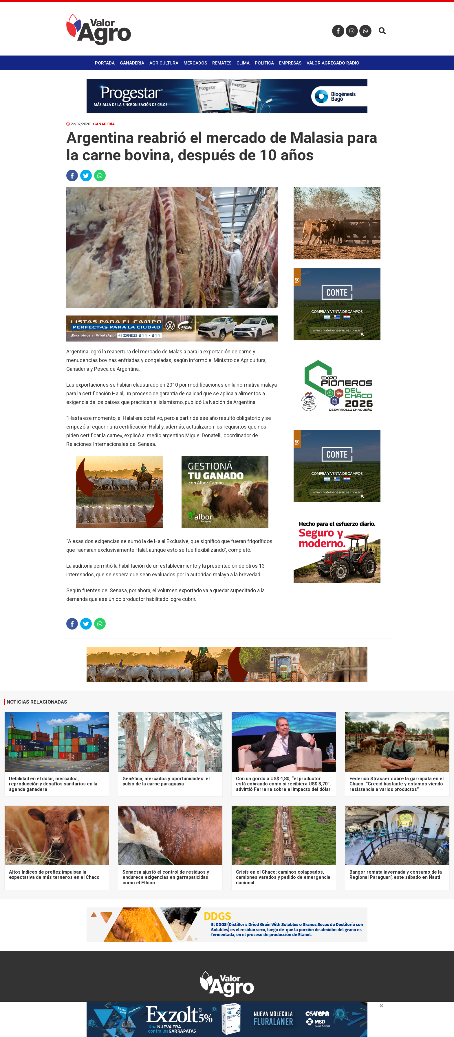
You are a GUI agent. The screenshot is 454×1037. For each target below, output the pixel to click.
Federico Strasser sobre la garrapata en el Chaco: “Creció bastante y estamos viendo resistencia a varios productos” (396, 784)
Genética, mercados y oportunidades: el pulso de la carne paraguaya (166, 781)
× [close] (381, 1005)
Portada (105, 63)
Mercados (195, 63)
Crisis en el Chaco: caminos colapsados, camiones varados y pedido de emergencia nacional (283, 877)
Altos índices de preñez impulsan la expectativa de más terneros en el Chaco (54, 874)
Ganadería (132, 63)
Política (264, 63)
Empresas (290, 63)
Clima (243, 63)
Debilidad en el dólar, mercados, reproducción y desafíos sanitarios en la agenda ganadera (53, 784)
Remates (221, 63)
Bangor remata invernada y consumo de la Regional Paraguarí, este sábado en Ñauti (395, 874)
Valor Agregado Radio (333, 63)
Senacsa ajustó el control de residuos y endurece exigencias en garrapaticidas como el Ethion (165, 877)
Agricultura (163, 63)
